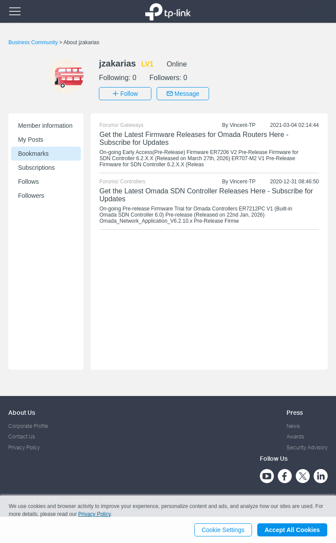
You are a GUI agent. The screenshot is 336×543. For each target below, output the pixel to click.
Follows (28, 181)
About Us (21, 412)
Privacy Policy (24, 447)
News (293, 426)
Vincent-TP (243, 125)
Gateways (132, 125)
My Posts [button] (30, 139)
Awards (295, 436)
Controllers (133, 182)
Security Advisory (307, 447)
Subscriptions (36, 167)
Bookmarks (33, 153)
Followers (31, 195)
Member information (45, 125)
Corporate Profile (28, 426)
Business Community (33, 42)
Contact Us (21, 436)
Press (295, 412)
